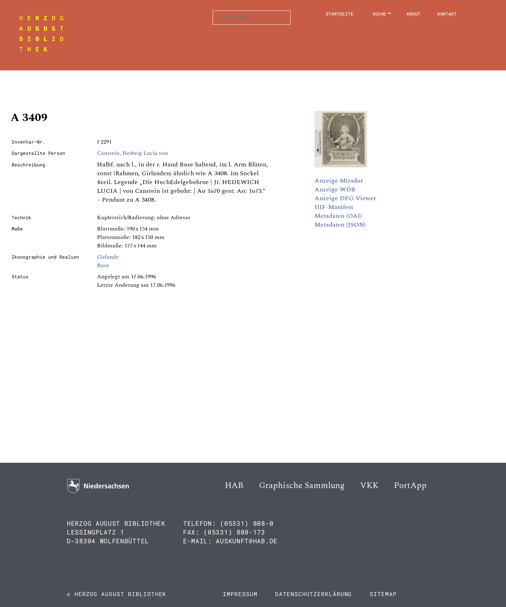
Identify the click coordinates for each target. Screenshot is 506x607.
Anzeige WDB (334, 189)
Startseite (339, 14)
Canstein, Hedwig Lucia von (132, 153)
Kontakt (447, 14)
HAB (234, 485)
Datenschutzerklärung (313, 593)
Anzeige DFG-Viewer (345, 198)
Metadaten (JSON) (340, 224)
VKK (369, 485)
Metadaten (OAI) (338, 216)
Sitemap (383, 593)
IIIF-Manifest (333, 207)
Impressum (240, 593)
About (414, 14)
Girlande (108, 257)
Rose (103, 265)
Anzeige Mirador (338, 180)
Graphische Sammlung (302, 485)
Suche (379, 14)
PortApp (410, 485)
